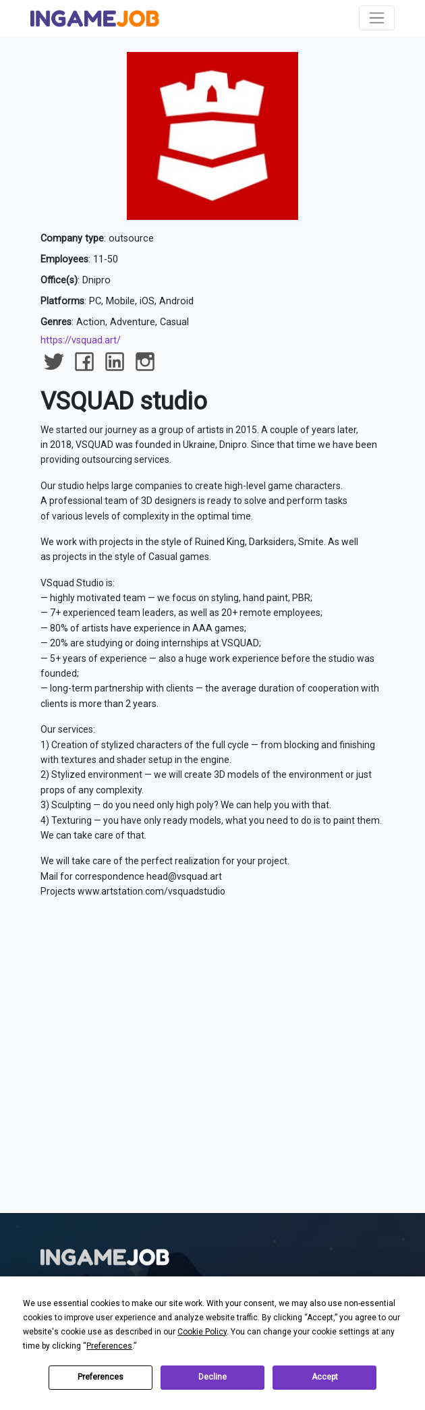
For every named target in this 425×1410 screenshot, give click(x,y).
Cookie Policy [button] (202, 1331)
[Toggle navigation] (377, 17)
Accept (325, 1377)
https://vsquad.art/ (80, 340)
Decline (212, 1377)
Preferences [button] (109, 1346)
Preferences (100, 1377)
